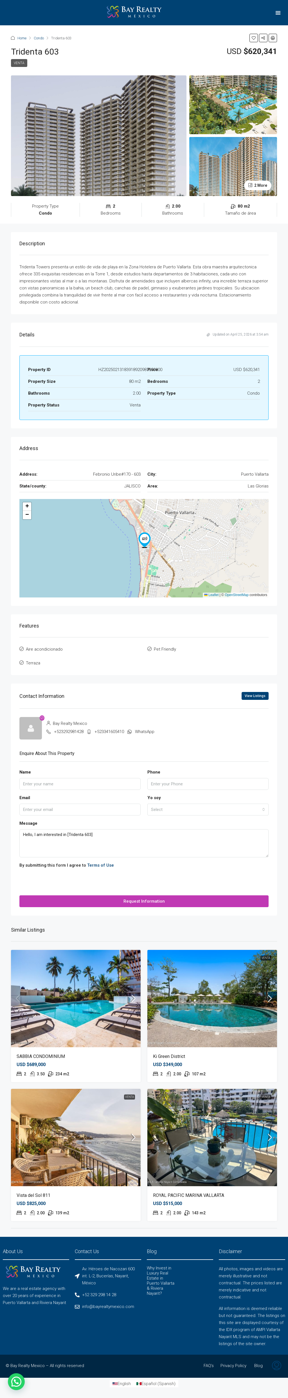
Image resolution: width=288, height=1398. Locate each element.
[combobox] (208, 809)
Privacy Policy (233, 1365)
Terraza (33, 663)
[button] (278, 12)
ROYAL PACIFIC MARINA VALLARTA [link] (188, 1195)
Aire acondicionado (44, 649)
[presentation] (62, 884)
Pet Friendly (165, 649)
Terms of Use (100, 865)
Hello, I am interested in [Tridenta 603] (144, 843)
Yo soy (154, 797)
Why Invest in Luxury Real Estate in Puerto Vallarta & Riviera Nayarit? (160, 1281)
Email (24, 797)
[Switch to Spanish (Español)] (156, 1384)
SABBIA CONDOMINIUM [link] (41, 1056)
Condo (39, 38)
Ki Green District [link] (169, 1056)
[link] (76, 998)
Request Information (144, 901)
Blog (258, 1365)
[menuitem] (276, 1366)
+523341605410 (109, 731)
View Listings (255, 696)
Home (21, 38)
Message (28, 823)
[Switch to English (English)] (122, 1384)
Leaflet (211, 595)
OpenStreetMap (237, 595)
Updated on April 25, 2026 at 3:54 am (238, 334)
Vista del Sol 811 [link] (33, 1195)
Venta (19, 63)
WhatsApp (144, 731)
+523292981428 (69, 731)
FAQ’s (209, 1365)
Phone (153, 772)
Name (25, 772)
